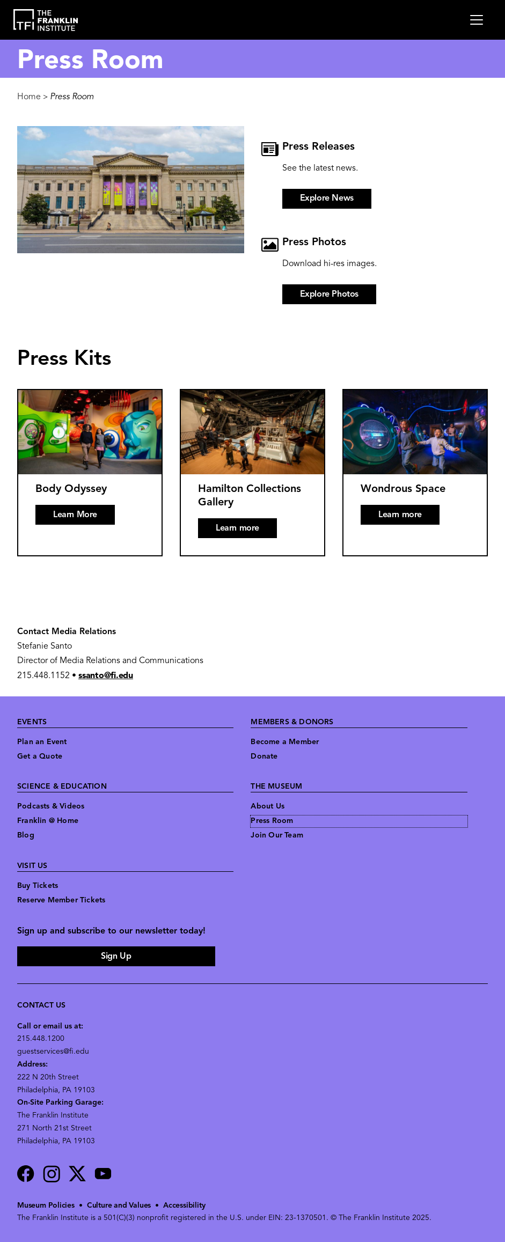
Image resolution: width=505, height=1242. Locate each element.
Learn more (237, 528)
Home (29, 97)
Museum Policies (46, 1206)
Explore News (327, 198)
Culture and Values (119, 1206)
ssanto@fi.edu (105, 676)
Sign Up (116, 956)
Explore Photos (329, 294)
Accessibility (184, 1206)
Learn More (75, 515)
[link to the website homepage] (45, 20)
